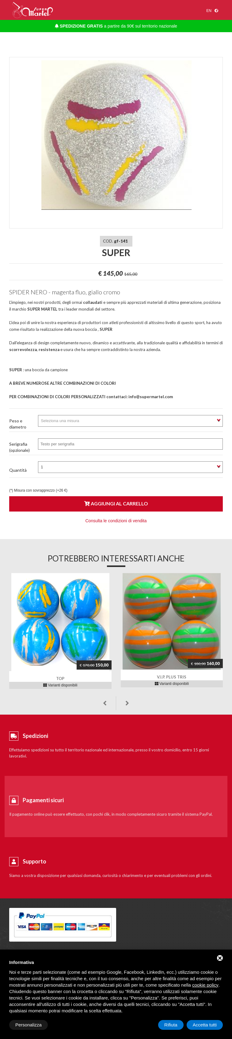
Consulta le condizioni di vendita (115, 520)
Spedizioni (35, 735)
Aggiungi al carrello (116, 503)
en (208, 11)
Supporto (34, 861)
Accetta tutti (205, 1024)
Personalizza (28, 1024)
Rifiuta (170, 1024)
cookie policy (205, 985)
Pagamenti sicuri (43, 800)
